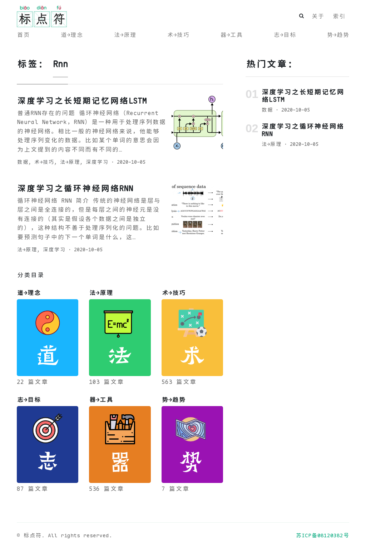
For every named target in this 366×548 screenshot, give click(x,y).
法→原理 (125, 35)
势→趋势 (338, 35)
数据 (22, 162)
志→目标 (284, 35)
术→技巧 (178, 35)
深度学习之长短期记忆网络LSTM (82, 101)
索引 (338, 16)
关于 (317, 16)
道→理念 (71, 35)
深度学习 (96, 162)
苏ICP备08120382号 (322, 535)
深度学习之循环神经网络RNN (75, 188)
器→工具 (231, 35)
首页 (23, 35)
